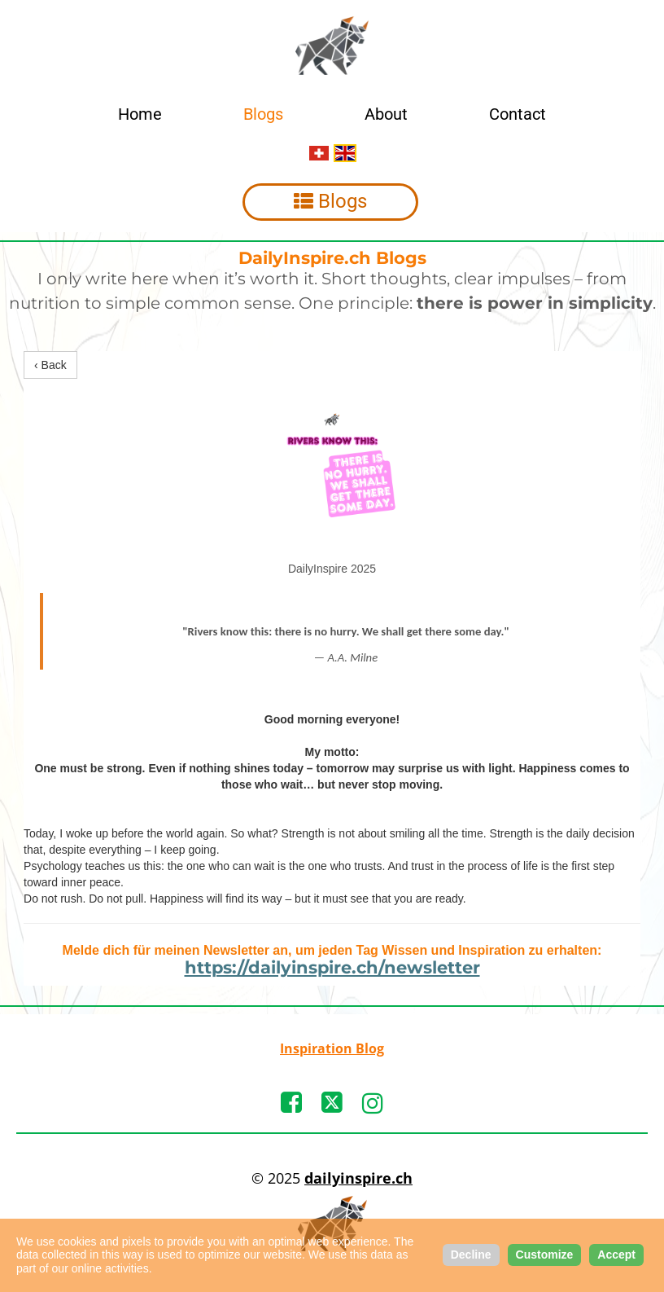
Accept (616, 1254)
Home (140, 114)
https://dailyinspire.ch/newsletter (332, 967)
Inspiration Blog (332, 1048)
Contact (517, 114)
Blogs (263, 114)
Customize (545, 1254)
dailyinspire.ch (358, 1178)
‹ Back (50, 364)
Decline (471, 1254)
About (386, 114)
